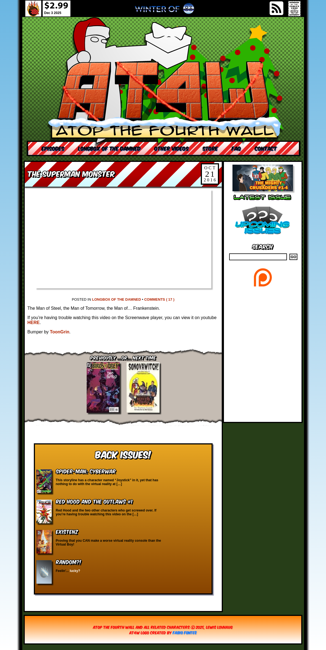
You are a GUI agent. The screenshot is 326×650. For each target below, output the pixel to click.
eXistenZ (67, 531)
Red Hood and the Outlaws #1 (94, 501)
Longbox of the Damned (116, 299)
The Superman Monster (71, 173)
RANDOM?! (68, 561)
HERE (34, 322)
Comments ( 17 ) (159, 299)
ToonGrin (59, 332)
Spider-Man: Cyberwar (86, 471)
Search (262, 246)
